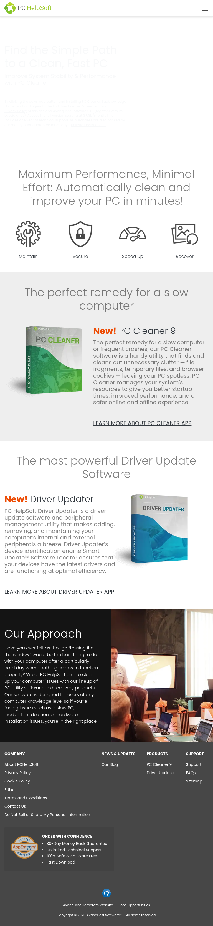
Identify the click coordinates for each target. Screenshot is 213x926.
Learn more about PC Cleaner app (142, 423)
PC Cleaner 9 (134, 331)
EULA (8, 789)
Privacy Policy (15, 111)
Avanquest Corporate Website (88, 905)
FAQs (191, 773)
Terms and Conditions (25, 798)
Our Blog (110, 764)
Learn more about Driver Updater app (59, 592)
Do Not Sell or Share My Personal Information (47, 814)
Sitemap (194, 781)
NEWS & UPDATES (118, 754)
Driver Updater (48, 499)
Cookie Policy (17, 781)
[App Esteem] (24, 847)
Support (195, 754)
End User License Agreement (76, 106)
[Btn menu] (205, 8)
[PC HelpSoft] (28, 8)
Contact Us (15, 806)
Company (14, 754)
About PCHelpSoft (21, 764)
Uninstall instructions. (88, 124)
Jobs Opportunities (134, 905)
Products (157, 754)
